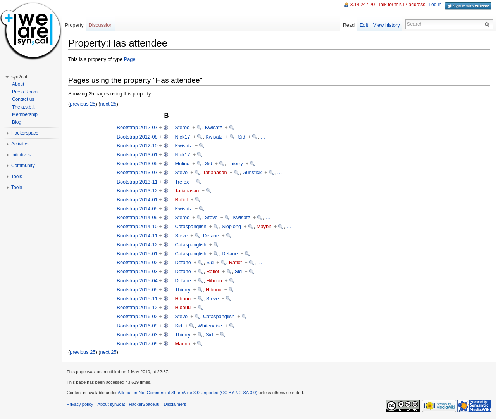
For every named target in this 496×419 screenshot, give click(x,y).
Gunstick (252, 172)
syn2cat (19, 77)
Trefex (182, 182)
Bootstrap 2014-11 (137, 236)
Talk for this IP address (401, 4)
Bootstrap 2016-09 (137, 326)
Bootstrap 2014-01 (137, 200)
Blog (16, 122)
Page (130, 59)
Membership (25, 114)
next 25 (108, 104)
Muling (182, 163)
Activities (20, 144)
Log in (435, 4)
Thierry (235, 163)
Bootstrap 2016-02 (137, 316)
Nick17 (182, 137)
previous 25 (82, 104)
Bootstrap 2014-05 (137, 208)
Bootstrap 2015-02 (137, 262)
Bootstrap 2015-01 (137, 253)
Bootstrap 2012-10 (137, 146)
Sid (241, 137)
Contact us (23, 99)
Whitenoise (210, 326)
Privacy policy (80, 404)
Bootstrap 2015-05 (137, 290)
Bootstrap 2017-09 (137, 343)
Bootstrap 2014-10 (137, 226)
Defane (211, 236)
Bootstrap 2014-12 (137, 245)
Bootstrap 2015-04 (137, 281)
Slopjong (231, 226)
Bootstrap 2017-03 (137, 335)
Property (74, 25)
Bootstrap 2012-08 (137, 137)
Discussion (101, 25)
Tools (16, 176)
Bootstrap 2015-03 (137, 271)
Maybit (264, 226)
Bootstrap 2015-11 (137, 298)
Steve (181, 172)
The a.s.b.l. (23, 107)
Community (23, 165)
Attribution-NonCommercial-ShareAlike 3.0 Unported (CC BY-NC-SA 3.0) (187, 392)
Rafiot (181, 200)
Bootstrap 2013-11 (137, 182)
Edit (364, 25)
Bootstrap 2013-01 (137, 155)
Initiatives (21, 155)
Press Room (25, 92)
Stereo (182, 127)
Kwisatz (213, 127)
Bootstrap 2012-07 (137, 127)
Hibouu (214, 281)
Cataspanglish (191, 226)
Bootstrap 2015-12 (137, 307)
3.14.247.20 (362, 4)
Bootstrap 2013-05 (137, 163)
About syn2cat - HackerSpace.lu (129, 404)
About (18, 84)
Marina (182, 343)
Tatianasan (215, 172)
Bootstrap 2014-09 (137, 217)
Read (349, 25)
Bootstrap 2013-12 (137, 191)
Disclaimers (175, 404)
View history (386, 25)
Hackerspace (24, 133)
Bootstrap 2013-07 (137, 172)
